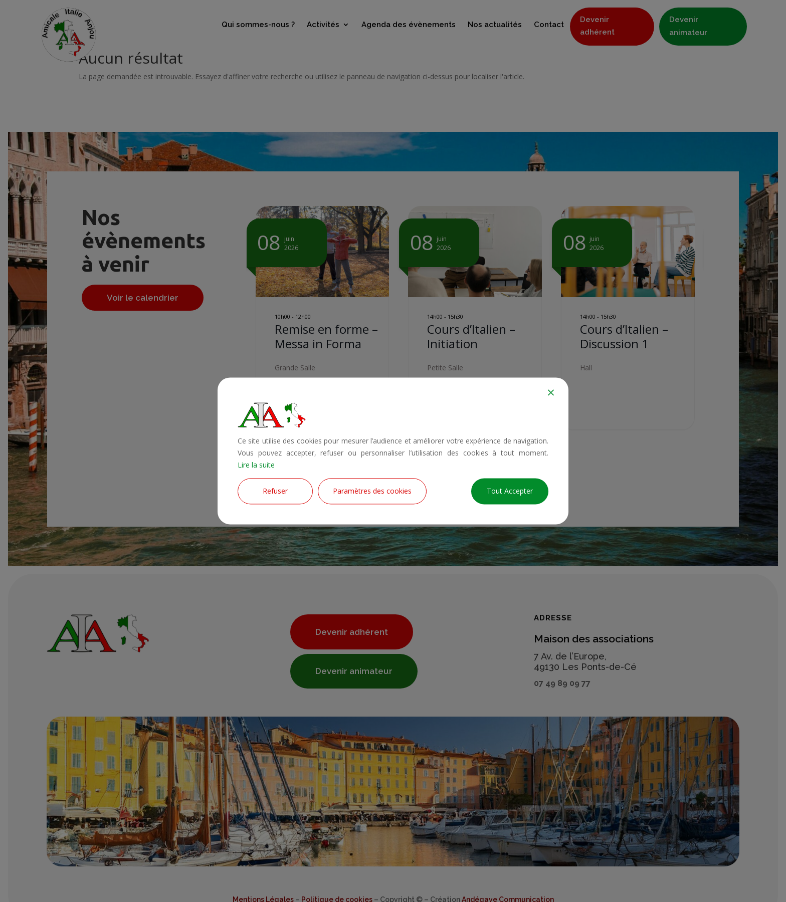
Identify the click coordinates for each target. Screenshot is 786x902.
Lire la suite (256, 465)
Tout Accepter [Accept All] (510, 491)
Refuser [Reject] (275, 491)
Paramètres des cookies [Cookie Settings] (372, 491)
